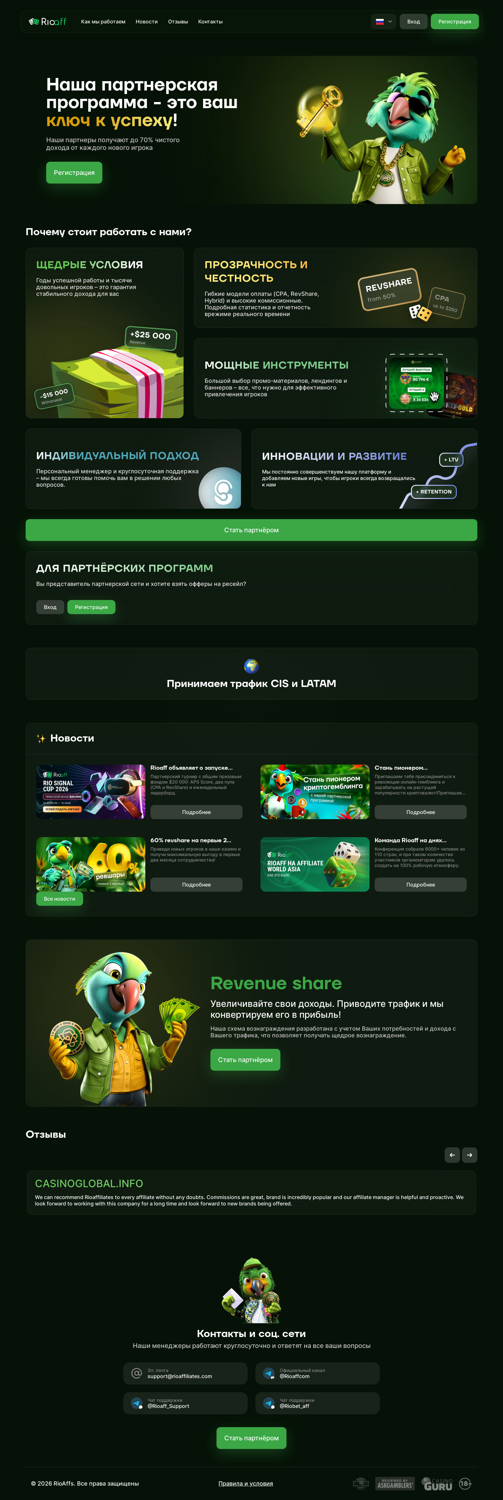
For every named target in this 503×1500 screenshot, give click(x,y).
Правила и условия (245, 1483)
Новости (147, 21)
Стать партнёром (251, 530)
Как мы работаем (103, 21)
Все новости (59, 899)
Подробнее (196, 812)
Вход (50, 607)
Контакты (210, 21)
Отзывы (178, 21)
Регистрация (455, 21)
